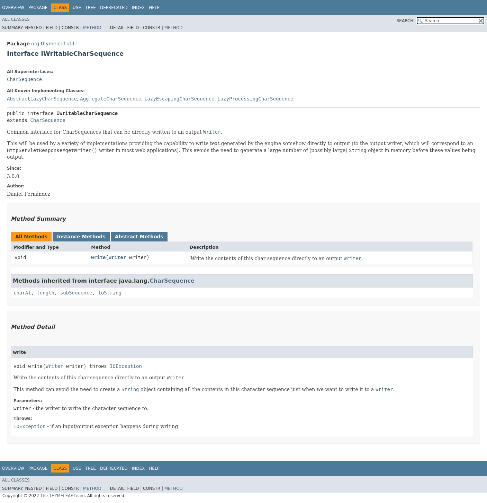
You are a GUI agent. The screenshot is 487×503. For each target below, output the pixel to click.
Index (138, 7)
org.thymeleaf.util (52, 43)
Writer (117, 257)
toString (109, 292)
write (98, 257)
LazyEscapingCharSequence (179, 99)
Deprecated (114, 7)
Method (92, 27)
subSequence (76, 292)
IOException (126, 366)
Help (154, 7)
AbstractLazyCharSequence (42, 99)
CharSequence (24, 79)
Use (77, 7)
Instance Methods (81, 236)
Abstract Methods (139, 236)
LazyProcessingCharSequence (255, 99)
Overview (13, 7)
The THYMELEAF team (62, 495)
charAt (22, 292)
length (45, 292)
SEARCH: (406, 20)
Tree (90, 7)
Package (37, 7)
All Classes (15, 19)
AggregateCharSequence (110, 99)
